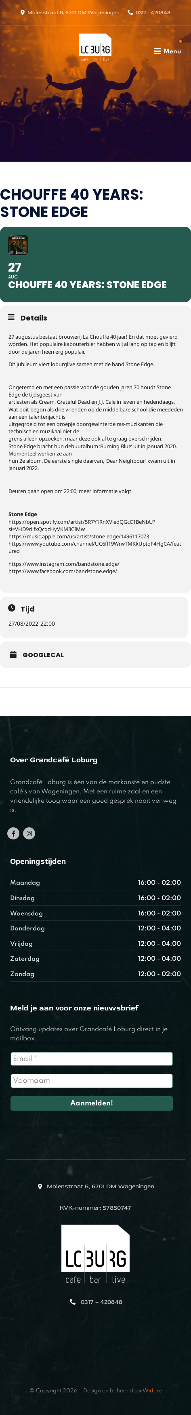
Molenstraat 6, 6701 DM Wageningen (73, 12)
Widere (152, 1391)
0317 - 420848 (153, 12)
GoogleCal (43, 655)
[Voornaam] (91, 1081)
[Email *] (91, 1059)
